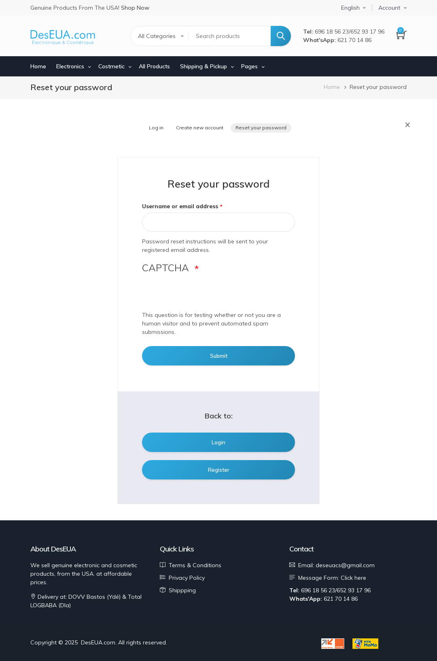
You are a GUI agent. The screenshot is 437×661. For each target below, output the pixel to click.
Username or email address (180, 206)
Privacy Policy (187, 577)
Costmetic (111, 66)
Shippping (182, 590)
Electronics (70, 66)
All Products (154, 66)
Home (38, 66)
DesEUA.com (98, 642)
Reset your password (260, 128)
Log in (156, 128)
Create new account (199, 128)
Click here (353, 577)
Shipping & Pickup (203, 66)
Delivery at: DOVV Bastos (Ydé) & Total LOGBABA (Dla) (86, 601)
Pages (249, 66)
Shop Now (135, 7)
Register (218, 470)
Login (218, 442)
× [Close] (407, 124)
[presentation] (203, 295)
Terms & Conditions (195, 565)
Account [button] (389, 7)
